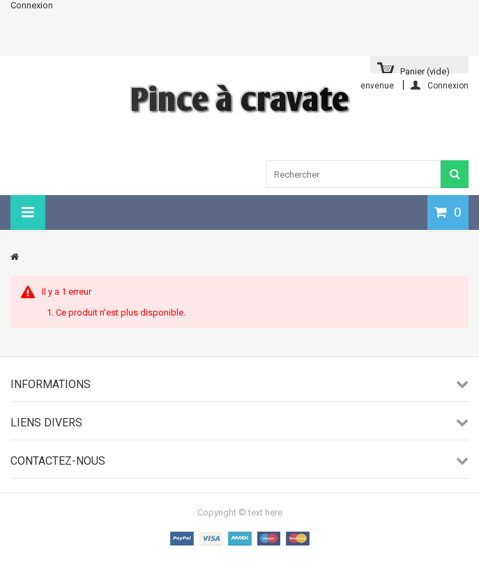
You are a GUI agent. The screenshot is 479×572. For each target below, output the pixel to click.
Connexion (31, 5)
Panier (425, 69)
